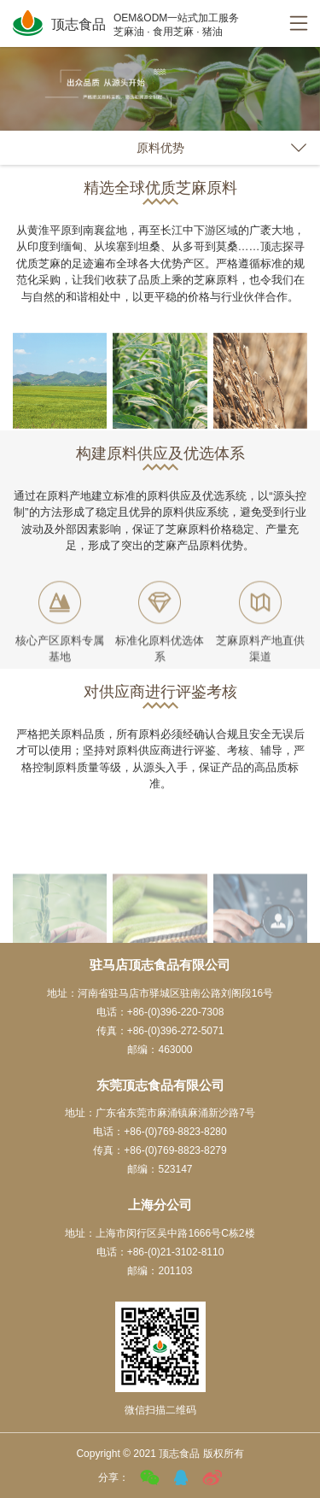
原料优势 (160, 148)
